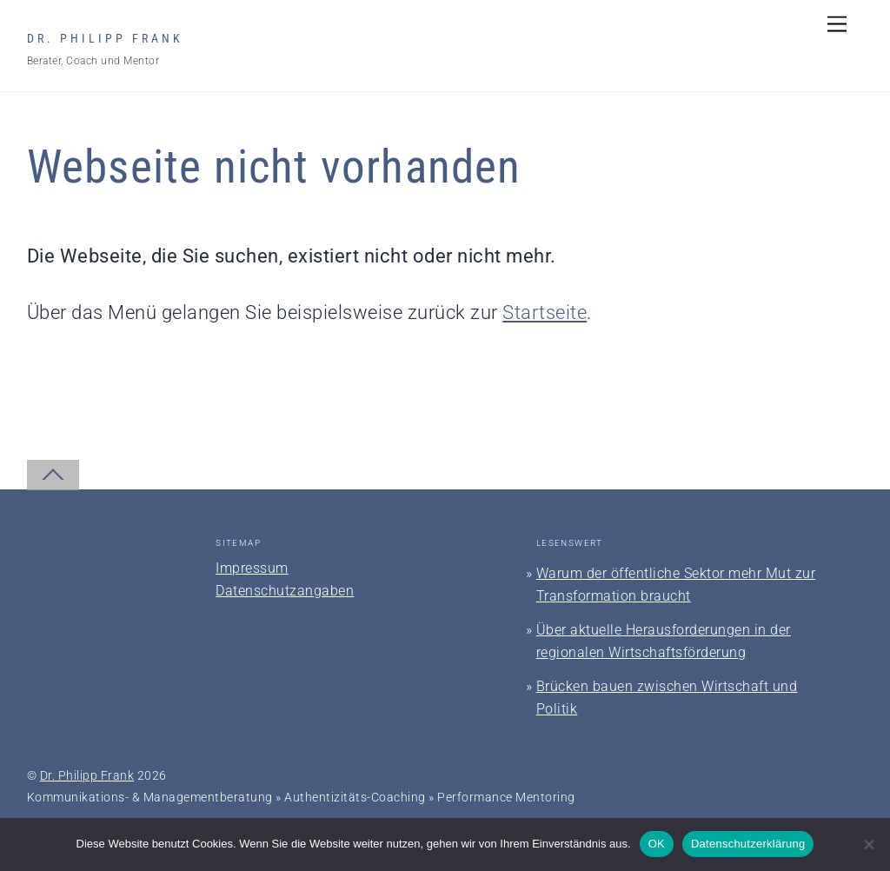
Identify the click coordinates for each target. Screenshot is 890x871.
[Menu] (837, 24)
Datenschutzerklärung (748, 843)
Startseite (544, 312)
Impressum (252, 568)
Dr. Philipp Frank (87, 775)
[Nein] (868, 844)
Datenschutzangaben (285, 590)
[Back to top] (53, 475)
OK (656, 843)
